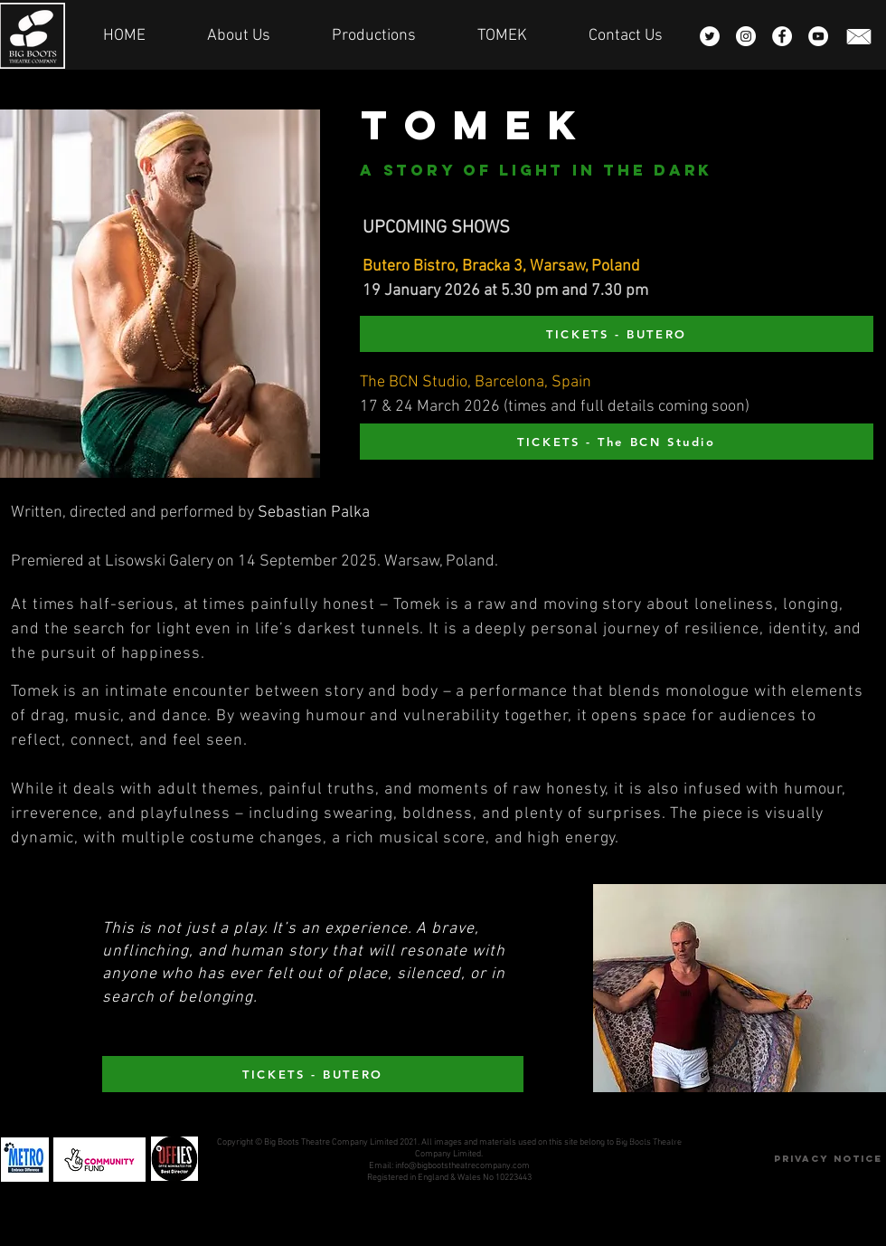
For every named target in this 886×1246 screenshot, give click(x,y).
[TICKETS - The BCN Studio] (616, 441)
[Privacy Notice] (827, 1159)
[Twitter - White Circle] (710, 36)
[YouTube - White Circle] (818, 36)
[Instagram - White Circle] (746, 36)
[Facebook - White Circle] (782, 36)
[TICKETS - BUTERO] (616, 334)
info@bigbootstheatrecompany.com (462, 1166)
